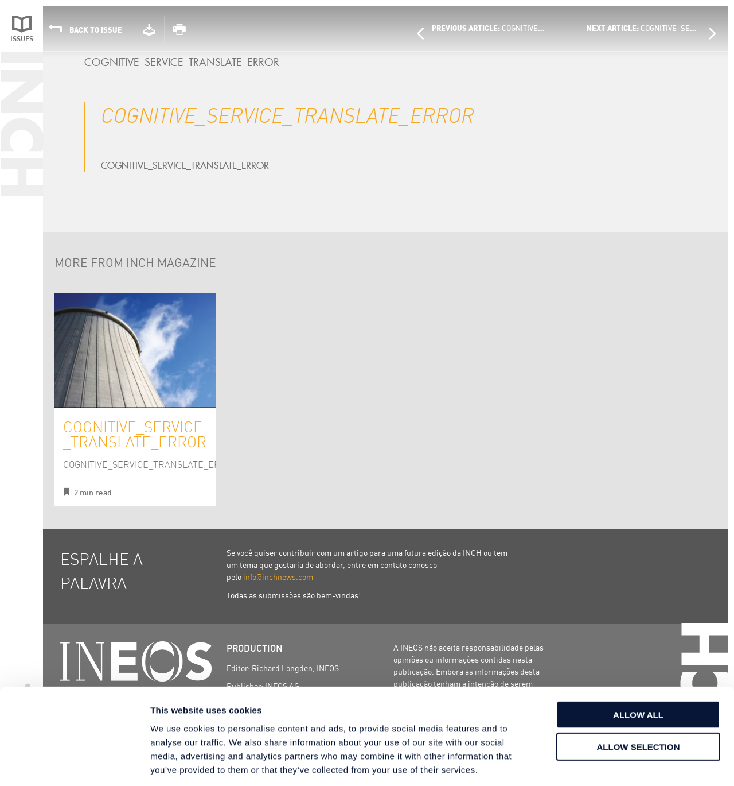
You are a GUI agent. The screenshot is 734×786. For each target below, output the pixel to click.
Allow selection (638, 694)
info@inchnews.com (278, 576)
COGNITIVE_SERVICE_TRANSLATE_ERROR (134, 434)
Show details (601, 763)
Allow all (638, 662)
